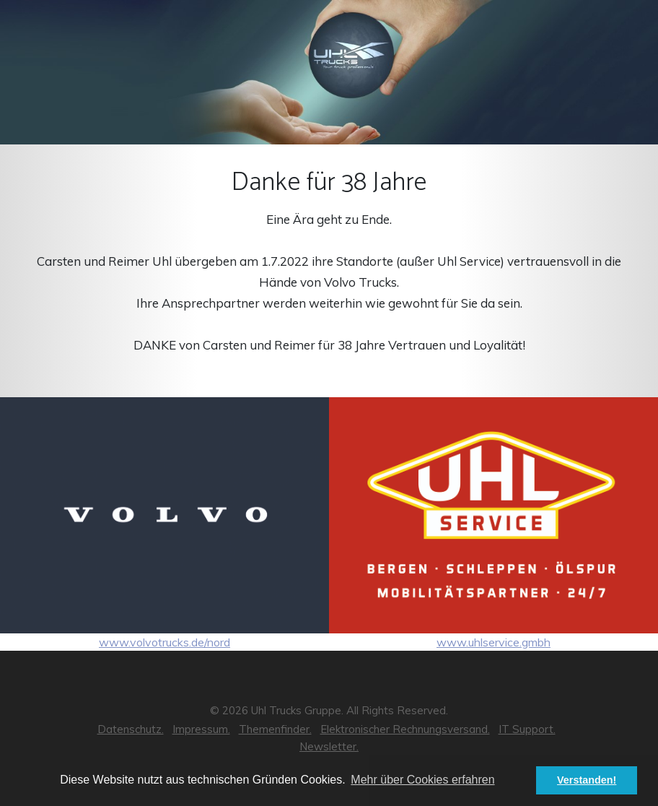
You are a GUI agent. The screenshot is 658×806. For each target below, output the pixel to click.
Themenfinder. (275, 729)
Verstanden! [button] (586, 780)
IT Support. (527, 729)
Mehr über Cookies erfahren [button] (422, 780)
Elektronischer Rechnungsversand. (405, 729)
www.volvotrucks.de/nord (164, 523)
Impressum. (201, 729)
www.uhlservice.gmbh (493, 523)
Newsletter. (329, 746)
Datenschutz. (130, 729)
